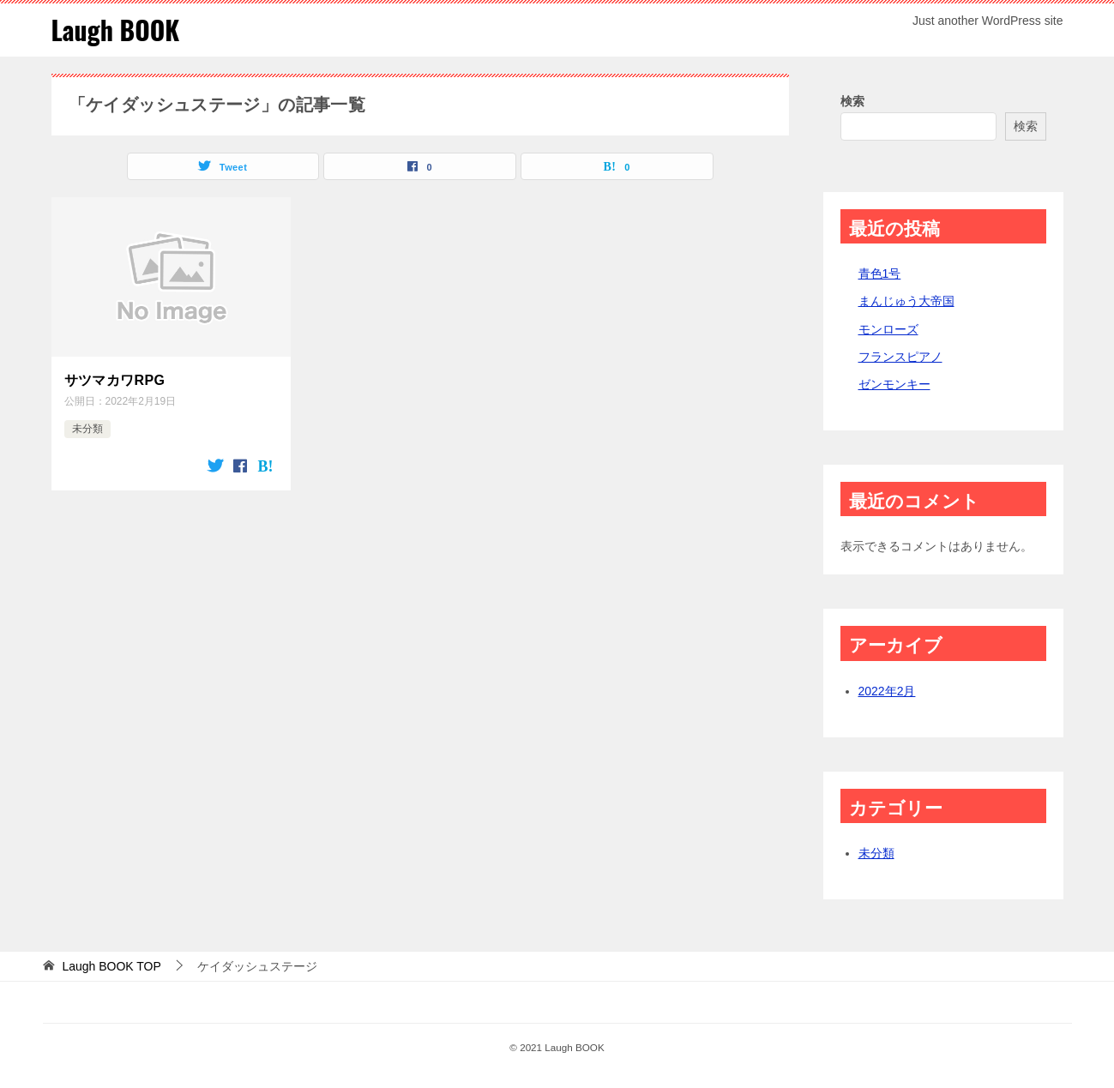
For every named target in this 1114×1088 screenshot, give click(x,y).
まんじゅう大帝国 (906, 301)
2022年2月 (887, 691)
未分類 (87, 429)
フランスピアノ (900, 357)
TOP (111, 966)
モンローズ (888, 329)
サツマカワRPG (115, 380)
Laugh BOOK (115, 29)
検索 (852, 101)
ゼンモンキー (894, 384)
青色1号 (879, 273)
